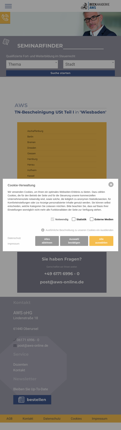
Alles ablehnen (47, 241)
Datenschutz (14, 238)
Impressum (13, 243)
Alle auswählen (101, 241)
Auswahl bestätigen (74, 241)
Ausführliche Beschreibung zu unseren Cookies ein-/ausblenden (79, 230)
